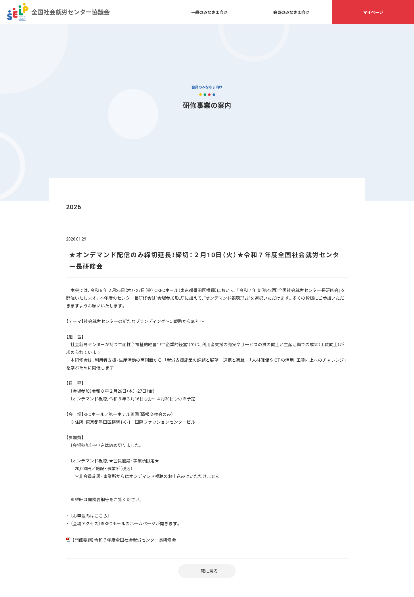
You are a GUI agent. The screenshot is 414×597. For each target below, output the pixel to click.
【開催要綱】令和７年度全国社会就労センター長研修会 (124, 540)
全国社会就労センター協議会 (17, 12)
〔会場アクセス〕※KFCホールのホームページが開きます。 (126, 523)
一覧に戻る (207, 571)
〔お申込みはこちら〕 (90, 516)
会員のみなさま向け (291, 12)
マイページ (373, 12)
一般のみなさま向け (209, 12)
